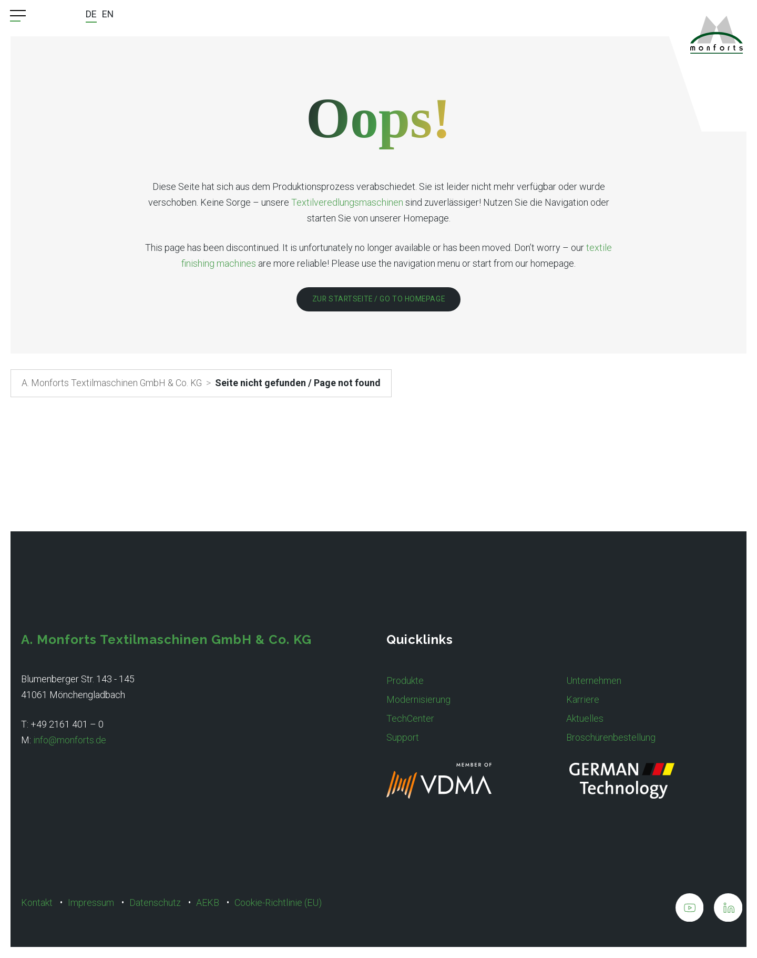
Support (402, 737)
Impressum (91, 902)
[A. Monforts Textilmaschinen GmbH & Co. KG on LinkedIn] (728, 909)
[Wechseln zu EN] (108, 15)
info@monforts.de (69, 739)
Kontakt (37, 902)
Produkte (405, 680)
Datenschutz (155, 902)
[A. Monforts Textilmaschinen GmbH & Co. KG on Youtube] (689, 909)
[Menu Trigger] (17, 15)
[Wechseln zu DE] (91, 16)
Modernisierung (418, 699)
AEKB (207, 902)
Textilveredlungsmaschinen (347, 202)
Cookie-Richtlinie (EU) (278, 902)
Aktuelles (584, 718)
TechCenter (410, 718)
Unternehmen (593, 680)
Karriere (582, 699)
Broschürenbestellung (611, 737)
